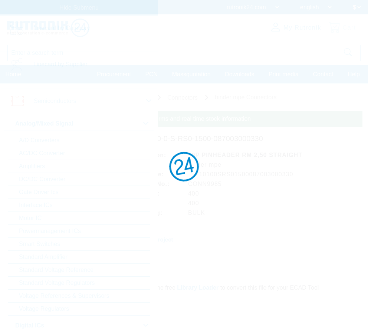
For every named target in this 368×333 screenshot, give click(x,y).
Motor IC (30, 218)
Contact (323, 74)
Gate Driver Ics (39, 192)
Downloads (239, 74)
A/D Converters (39, 140)
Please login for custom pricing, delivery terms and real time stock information (149, 119)
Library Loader (199, 286)
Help (354, 74)
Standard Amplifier (43, 257)
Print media (284, 74)
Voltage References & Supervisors (64, 296)
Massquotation (191, 74)
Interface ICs (36, 205)
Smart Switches (39, 244)
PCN (151, 74)
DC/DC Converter (42, 179)
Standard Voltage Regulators (57, 283)
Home (14, 74)
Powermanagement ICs (50, 231)
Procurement (114, 74)
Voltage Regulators (44, 309)
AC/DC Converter (42, 153)
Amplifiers (32, 166)
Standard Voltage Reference (56, 270)
